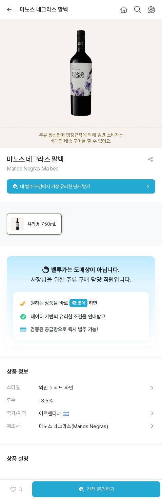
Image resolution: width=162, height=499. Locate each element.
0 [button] (16, 489)
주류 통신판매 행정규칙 (60, 135)
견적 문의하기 (96, 489)
